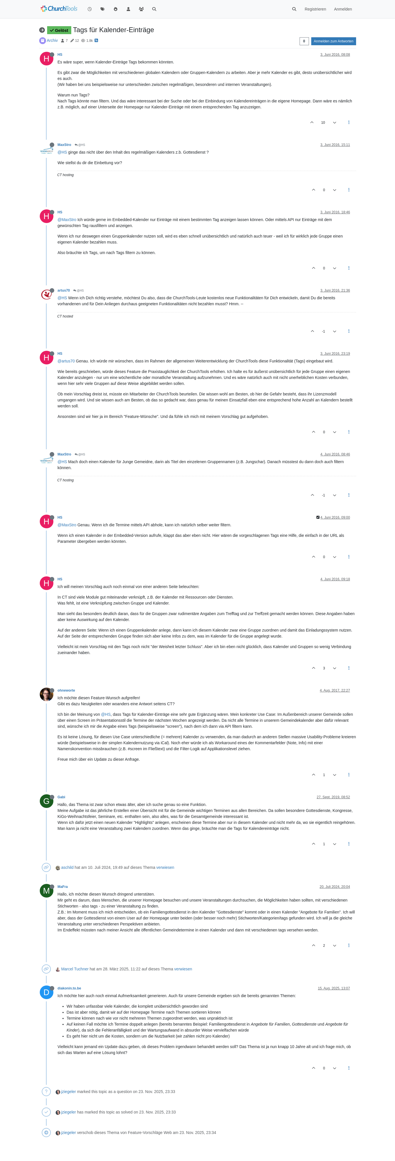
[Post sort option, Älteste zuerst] (304, 41)
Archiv (52, 40)
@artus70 (66, 361)
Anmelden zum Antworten (334, 41)
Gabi (61, 797)
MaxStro (64, 145)
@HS (80, 145)
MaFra (63, 887)
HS (60, 55)
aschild (67, 867)
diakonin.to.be (69, 988)
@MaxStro (67, 219)
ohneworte (66, 690)
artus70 (64, 290)
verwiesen (165, 867)
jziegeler (68, 1091)
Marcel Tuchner (74, 969)
